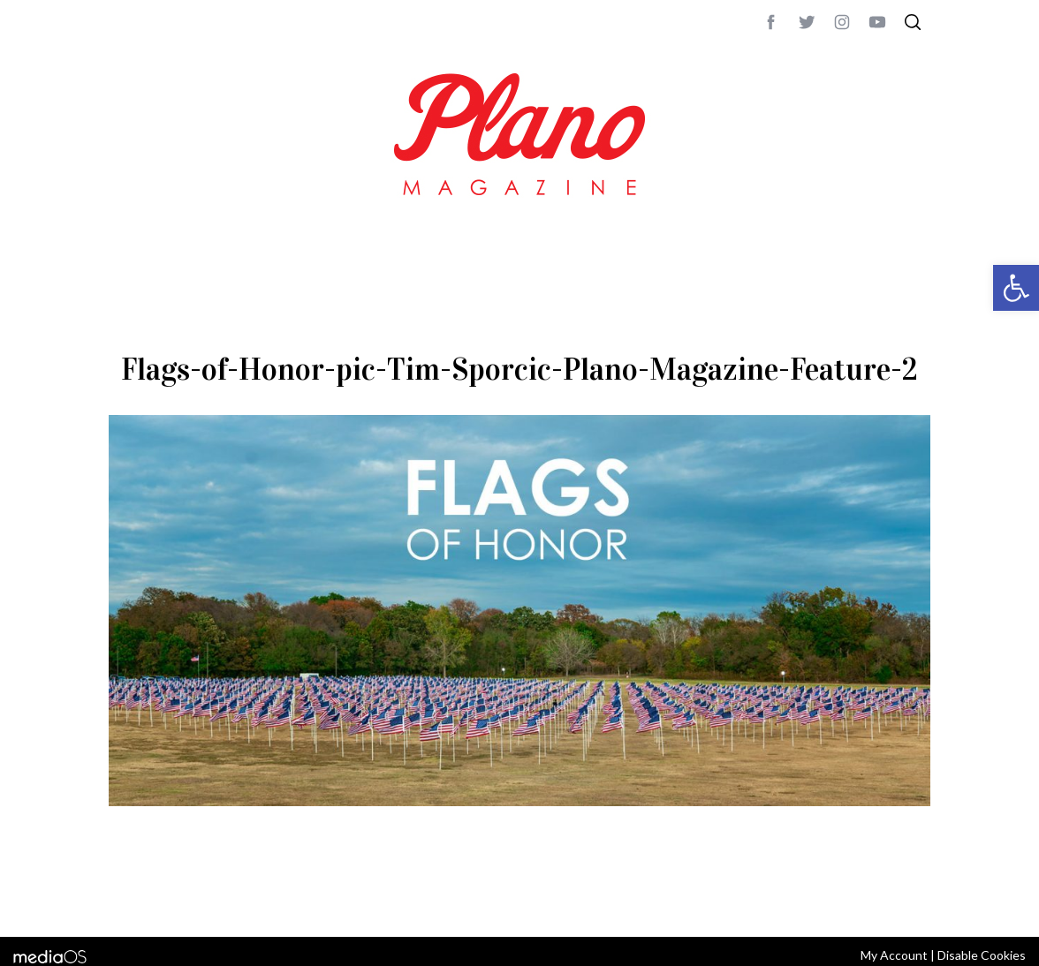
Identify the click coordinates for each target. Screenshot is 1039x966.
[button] (1016, 288)
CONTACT (180, 900)
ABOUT (128, 900)
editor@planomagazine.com (639, 900)
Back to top (882, 899)
